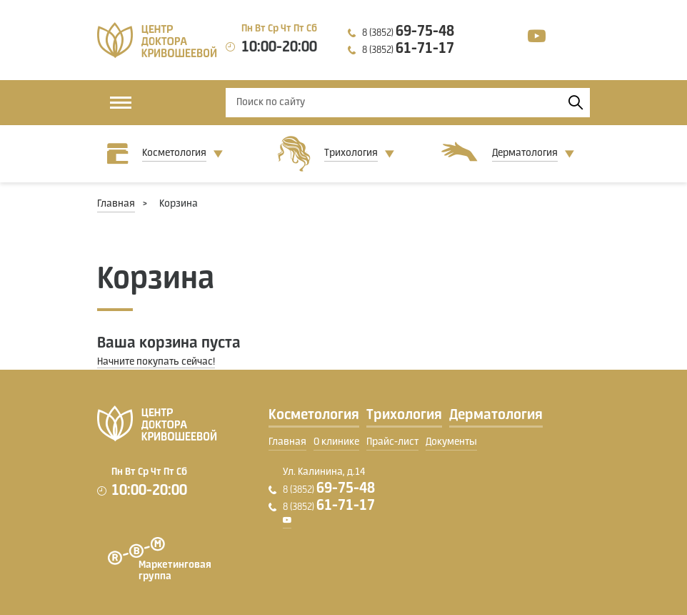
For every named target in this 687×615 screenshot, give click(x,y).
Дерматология (525, 153)
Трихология (351, 153)
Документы (451, 442)
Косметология (174, 153)
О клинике (336, 442)
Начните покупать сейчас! (156, 362)
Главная (116, 204)
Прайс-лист (392, 442)
